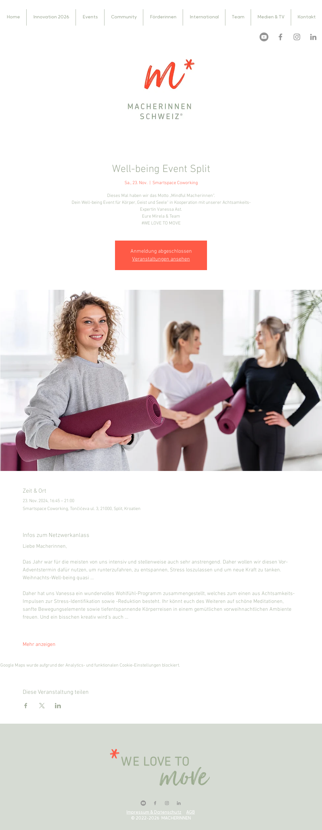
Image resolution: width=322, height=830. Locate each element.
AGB (190, 812)
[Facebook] (280, 36)
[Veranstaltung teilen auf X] (42, 705)
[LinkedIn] (313, 36)
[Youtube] (264, 36)
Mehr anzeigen (39, 644)
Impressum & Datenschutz (153, 812)
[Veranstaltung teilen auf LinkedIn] (58, 705)
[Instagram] (296, 36)
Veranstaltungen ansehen (161, 259)
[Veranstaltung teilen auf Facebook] (26, 705)
